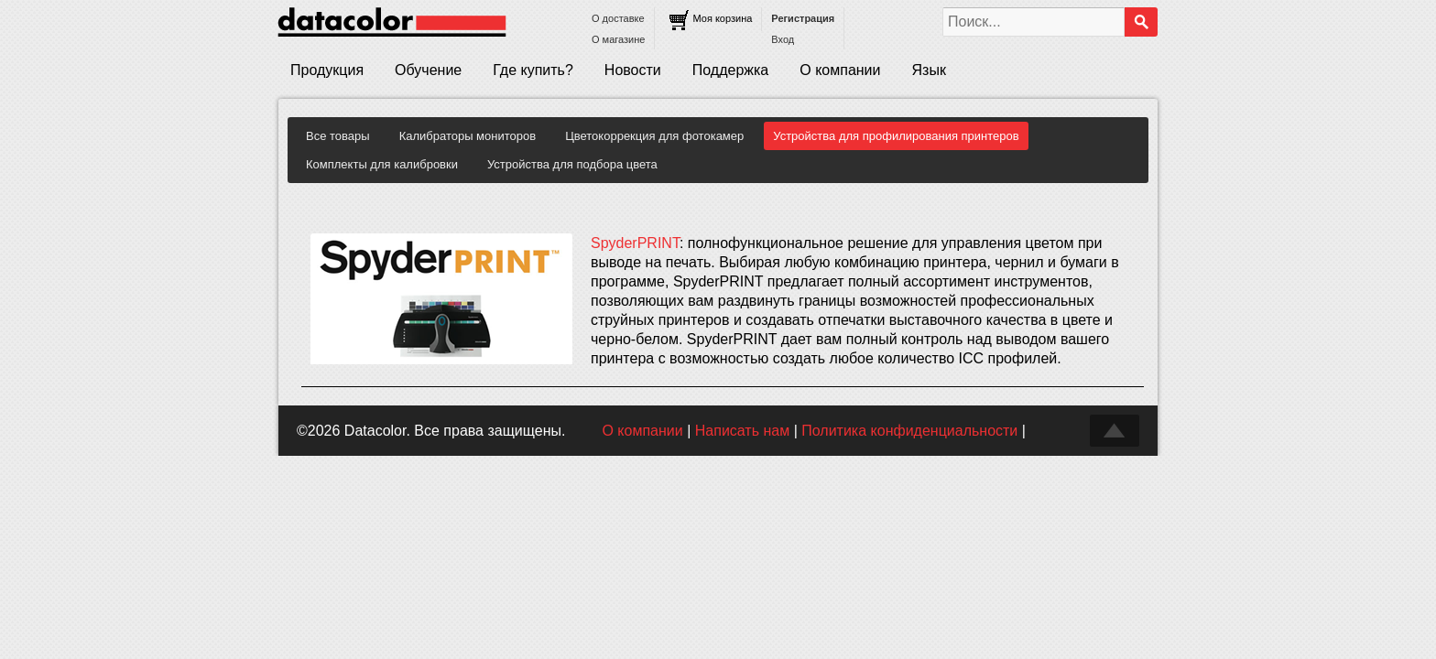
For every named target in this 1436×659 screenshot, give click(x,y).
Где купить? (533, 70)
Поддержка (730, 70)
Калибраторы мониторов (468, 136)
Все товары (338, 136)
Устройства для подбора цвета (572, 164)
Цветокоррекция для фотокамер (654, 136)
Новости (632, 70)
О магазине (618, 39)
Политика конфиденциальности (909, 430)
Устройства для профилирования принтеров (895, 136)
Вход (782, 39)
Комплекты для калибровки (382, 164)
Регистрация (802, 18)
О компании (840, 70)
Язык (929, 70)
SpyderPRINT (635, 243)
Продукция (327, 70)
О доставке (618, 18)
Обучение (428, 70)
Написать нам (742, 430)
